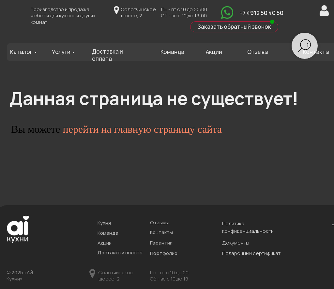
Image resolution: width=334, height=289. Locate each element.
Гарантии (161, 242)
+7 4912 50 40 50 (261, 13)
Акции (214, 52)
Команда (172, 52)
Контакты (316, 52)
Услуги (61, 52)
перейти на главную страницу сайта (142, 129)
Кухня (104, 222)
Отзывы (257, 52)
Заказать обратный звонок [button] (234, 26)
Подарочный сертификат (251, 253)
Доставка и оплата (107, 55)
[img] (227, 12)
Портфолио (163, 253)
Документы (235, 242)
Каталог (21, 52)
